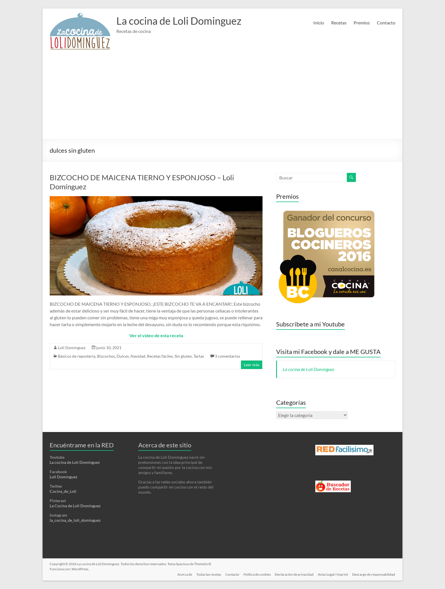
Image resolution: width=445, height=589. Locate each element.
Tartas (199, 356)
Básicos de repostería (76, 356)
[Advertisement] (222, 97)
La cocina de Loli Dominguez (179, 20)
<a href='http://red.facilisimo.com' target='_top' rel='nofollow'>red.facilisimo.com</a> (344, 450)
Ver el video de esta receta (156, 335)
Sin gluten (183, 356)
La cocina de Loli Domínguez (308, 369)
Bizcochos (106, 356)
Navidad (138, 356)
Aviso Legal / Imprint (333, 574)
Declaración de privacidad (293, 574)
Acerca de (183, 574)
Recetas (339, 22)
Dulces (123, 356)
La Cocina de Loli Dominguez (75, 505)
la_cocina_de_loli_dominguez (75, 520)
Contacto (386, 22)
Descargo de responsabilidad (373, 574)
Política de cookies (256, 574)
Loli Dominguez (71, 347)
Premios (362, 22)
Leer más (251, 364)
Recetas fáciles (160, 356)
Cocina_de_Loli (63, 491)
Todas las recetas (207, 574)
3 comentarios (227, 356)
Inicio (318, 22)
